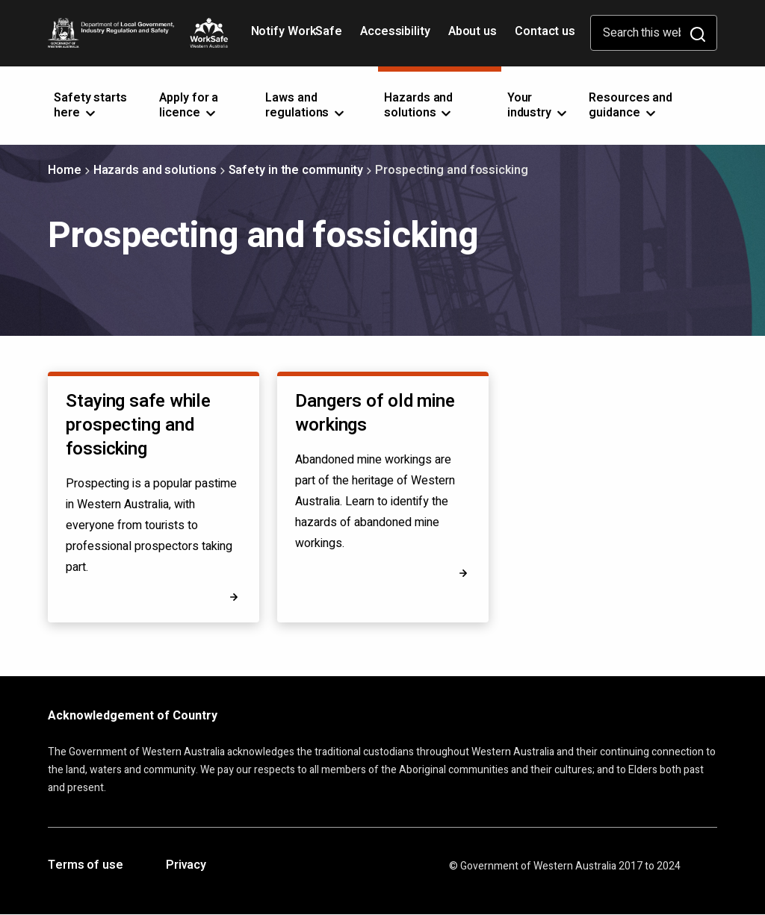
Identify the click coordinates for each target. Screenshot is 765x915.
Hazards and (418, 105)
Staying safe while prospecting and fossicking (138, 425)
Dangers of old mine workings (375, 413)
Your (538, 105)
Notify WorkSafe (297, 31)
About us (472, 31)
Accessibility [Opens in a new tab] (396, 36)
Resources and (630, 105)
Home (64, 170)
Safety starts (90, 105)
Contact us (545, 31)
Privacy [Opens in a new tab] (186, 865)
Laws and (306, 105)
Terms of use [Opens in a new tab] (85, 865)
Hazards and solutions (155, 170)
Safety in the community (296, 170)
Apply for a (188, 105)
